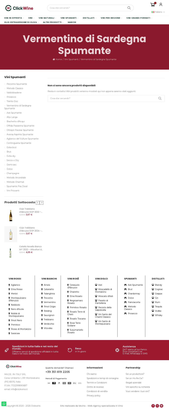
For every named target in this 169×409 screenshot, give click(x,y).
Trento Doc (12, 101)
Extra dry (11, 156)
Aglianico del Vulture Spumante (23, 138)
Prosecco (11, 97)
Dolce (10, 169)
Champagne (13, 173)
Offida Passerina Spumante (20, 125)
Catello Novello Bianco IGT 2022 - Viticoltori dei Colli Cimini (31, 248)
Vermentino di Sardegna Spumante (17, 107)
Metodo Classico (15, 88)
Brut (9, 151)
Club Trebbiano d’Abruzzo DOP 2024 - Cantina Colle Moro (30, 229)
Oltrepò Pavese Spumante (20, 130)
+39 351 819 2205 (57, 372)
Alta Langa (12, 117)
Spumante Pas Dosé (17, 186)
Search (129, 8)
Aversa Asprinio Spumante (20, 134)
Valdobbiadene (14, 92)
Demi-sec (11, 164)
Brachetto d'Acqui (16, 121)
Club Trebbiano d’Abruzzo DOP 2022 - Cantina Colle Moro (30, 210)
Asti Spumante (14, 113)
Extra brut (11, 147)
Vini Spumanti (15, 77)
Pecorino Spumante (17, 84)
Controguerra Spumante (19, 143)
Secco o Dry (13, 160)
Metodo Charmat (15, 182)
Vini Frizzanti (13, 190)
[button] (37, 203)
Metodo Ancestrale (16, 177)
